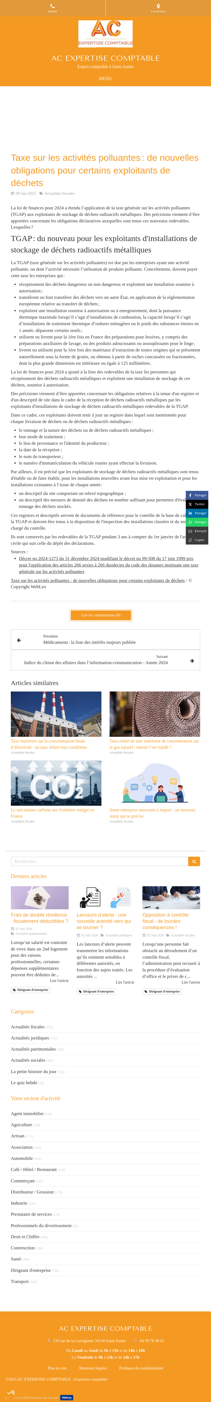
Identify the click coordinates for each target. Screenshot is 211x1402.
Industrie (19, 1203)
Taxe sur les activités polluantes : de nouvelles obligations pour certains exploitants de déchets (98, 580)
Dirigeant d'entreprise (31, 1270)
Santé (16, 1259)
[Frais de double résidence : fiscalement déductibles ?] (40, 897)
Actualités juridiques (30, 1038)
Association (22, 1147)
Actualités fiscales (27, 1026)
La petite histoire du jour (33, 1071)
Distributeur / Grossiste (32, 1192)
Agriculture (21, 1124)
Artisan (17, 1135)
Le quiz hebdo (24, 1082)
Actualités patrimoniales (33, 1049)
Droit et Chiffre (25, 1236)
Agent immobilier (27, 1113)
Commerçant (23, 1180)
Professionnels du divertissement (41, 1225)
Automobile (22, 1158)
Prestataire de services (31, 1214)
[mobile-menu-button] (105, 78)
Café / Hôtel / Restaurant (34, 1169)
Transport (20, 1281)
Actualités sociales (28, 1060)
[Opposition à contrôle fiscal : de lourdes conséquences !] (171, 897)
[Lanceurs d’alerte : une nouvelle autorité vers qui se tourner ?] (106, 897)
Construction (23, 1247)
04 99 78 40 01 (152, 1341)
